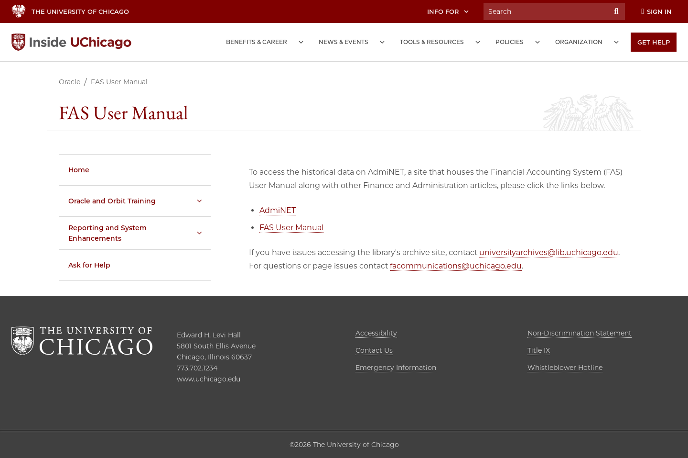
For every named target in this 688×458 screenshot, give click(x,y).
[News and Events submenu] (382, 42)
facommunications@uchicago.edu (456, 265)
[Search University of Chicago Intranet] (546, 11)
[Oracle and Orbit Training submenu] (199, 201)
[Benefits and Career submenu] (301, 42)
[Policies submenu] (537, 42)
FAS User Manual (291, 227)
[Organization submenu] (616, 42)
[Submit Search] (616, 11)
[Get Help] (654, 42)
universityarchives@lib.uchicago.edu (548, 252)
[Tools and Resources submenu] (477, 42)
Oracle (69, 82)
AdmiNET (277, 210)
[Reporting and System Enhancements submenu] (199, 233)
